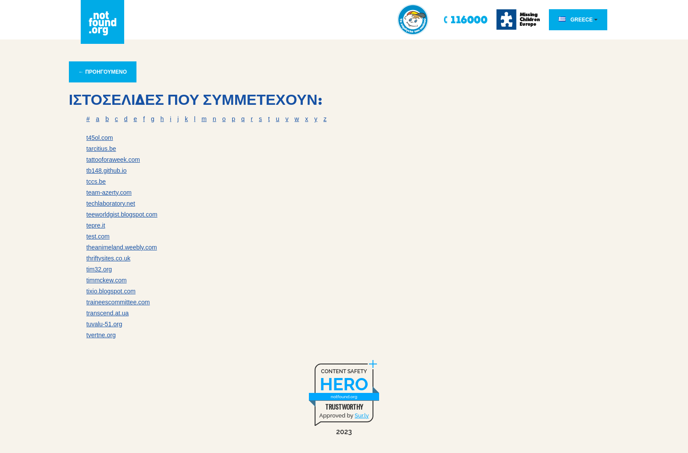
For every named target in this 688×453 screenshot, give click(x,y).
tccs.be (96, 181)
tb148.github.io (106, 170)
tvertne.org (101, 335)
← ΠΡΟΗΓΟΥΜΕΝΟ (103, 72)
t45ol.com (99, 137)
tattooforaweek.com (113, 159)
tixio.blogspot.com (111, 291)
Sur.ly (362, 415)
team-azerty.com (109, 192)
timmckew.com (106, 280)
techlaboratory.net (110, 203)
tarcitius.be (101, 148)
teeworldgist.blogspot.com (122, 214)
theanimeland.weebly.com (121, 247)
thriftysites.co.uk (108, 258)
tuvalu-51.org (104, 324)
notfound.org (344, 396)
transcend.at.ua (107, 313)
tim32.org (99, 269)
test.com (98, 236)
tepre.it (95, 225)
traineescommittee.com (118, 302)
